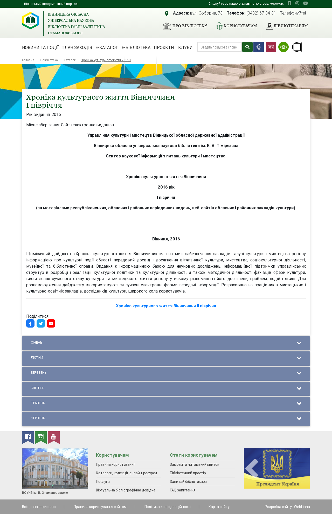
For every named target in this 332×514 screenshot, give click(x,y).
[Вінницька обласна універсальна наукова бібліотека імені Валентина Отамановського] (30, 20)
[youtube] (305, 3)
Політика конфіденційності (167, 506)
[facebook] (289, 3)
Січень (166, 343)
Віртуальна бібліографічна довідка (125, 490)
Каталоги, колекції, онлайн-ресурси (126, 473)
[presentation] (251, 469)
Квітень (166, 388)
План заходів (76, 47)
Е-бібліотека (136, 47)
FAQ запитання (182, 490)
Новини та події (40, 47)
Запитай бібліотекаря (188, 481)
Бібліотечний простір (188, 473)
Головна (28, 60)
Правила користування (115, 464)
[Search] (219, 47)
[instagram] (297, 3)
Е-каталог (106, 47)
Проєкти (164, 47)
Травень (166, 403)
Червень (166, 418)
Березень (166, 373)
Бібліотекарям (285, 26)
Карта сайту (219, 506)
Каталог (69, 60)
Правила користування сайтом (100, 506)
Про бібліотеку (182, 26)
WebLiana (302, 506)
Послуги (103, 481)
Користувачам (234, 26)
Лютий (166, 358)
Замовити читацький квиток (194, 464)
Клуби (185, 47)
